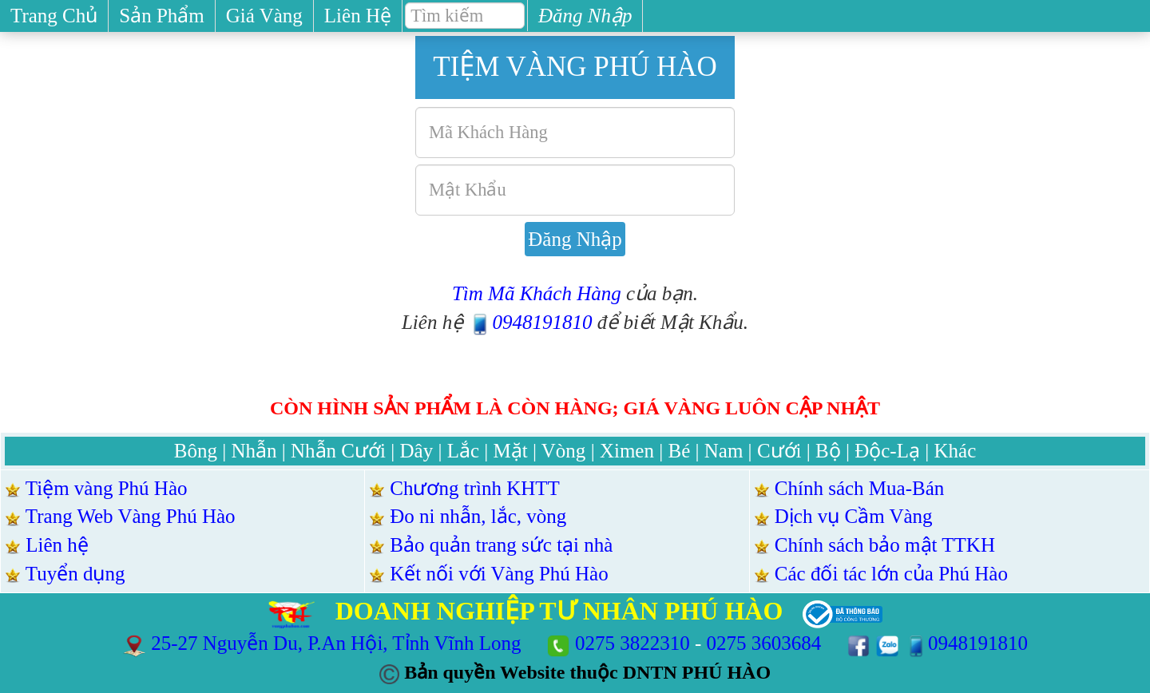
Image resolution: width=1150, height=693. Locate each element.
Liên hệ (57, 545)
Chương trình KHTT (475, 488)
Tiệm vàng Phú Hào (107, 488)
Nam (724, 450)
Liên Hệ (357, 15)
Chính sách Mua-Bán (859, 488)
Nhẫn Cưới (338, 450)
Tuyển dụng (75, 573)
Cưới (779, 450)
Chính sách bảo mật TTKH (885, 545)
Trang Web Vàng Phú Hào (131, 516)
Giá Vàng (264, 15)
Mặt (511, 450)
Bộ (828, 450)
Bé (679, 450)
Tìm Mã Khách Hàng (536, 293)
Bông (195, 450)
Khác (955, 450)
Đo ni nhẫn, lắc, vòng (478, 516)
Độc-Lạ (887, 450)
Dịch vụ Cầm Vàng (854, 516)
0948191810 (530, 322)
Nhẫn (253, 450)
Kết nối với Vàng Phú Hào (499, 573)
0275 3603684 (764, 643)
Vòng (563, 450)
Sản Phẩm (161, 15)
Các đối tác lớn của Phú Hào (891, 573)
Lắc (463, 450)
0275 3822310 (632, 643)
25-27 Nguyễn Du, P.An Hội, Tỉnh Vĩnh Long (338, 643)
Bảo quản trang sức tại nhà (501, 545)
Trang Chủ (53, 15)
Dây (417, 450)
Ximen (627, 450)
